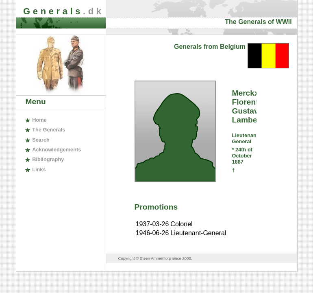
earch (41, 140)
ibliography (48, 159)
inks (39, 169)
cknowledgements (56, 149)
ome (39, 120)
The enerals (48, 130)
